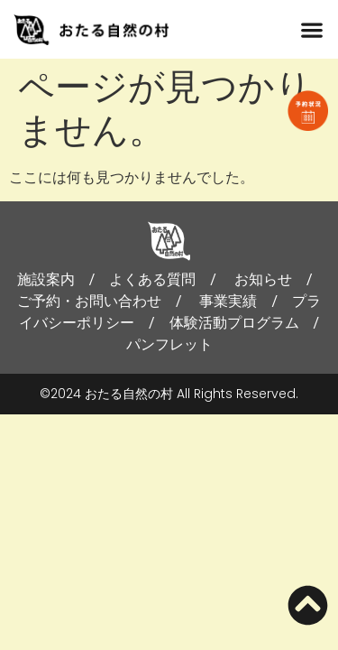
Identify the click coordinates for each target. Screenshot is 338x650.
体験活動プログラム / (251, 322)
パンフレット (169, 344)
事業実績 (228, 301)
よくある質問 (152, 279)
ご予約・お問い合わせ (89, 301)
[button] (311, 29)
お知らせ (263, 279)
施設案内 (46, 279)
